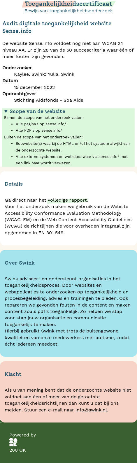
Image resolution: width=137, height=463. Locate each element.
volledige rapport (67, 200)
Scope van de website (37, 111)
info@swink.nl (91, 410)
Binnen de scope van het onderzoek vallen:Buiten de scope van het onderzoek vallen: (68, 137)
